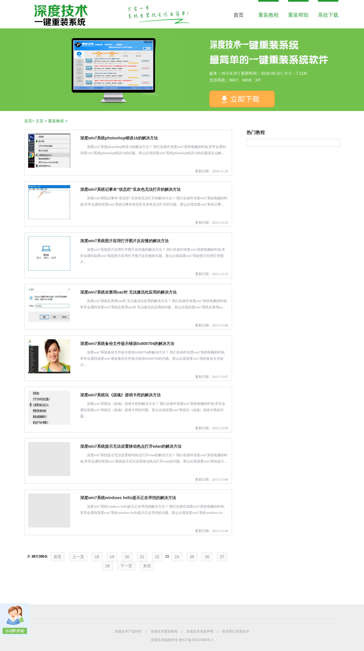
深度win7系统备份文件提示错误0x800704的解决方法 (127, 343)
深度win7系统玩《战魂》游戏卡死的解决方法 (120, 395)
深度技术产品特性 (128, 631)
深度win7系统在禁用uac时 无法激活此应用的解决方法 (128, 292)
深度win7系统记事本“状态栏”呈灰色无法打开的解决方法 (130, 189)
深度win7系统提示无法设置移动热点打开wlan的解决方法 (130, 446)
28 (107, 566)
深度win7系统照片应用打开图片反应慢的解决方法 (124, 240)
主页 (40, 121)
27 (222, 556)
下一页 (126, 566)
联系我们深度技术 (235, 631)
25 (192, 556)
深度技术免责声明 (200, 631)
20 (127, 556)
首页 (238, 15)
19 (112, 556)
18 (97, 556)
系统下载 (328, 15)
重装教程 (268, 15)
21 (142, 556)
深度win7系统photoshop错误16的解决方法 (119, 138)
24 (177, 556)
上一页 (78, 556)
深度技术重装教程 (164, 631)
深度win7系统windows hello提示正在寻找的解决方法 (128, 497)
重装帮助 (298, 15)
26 (207, 556)
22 (157, 556)
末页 (147, 566)
